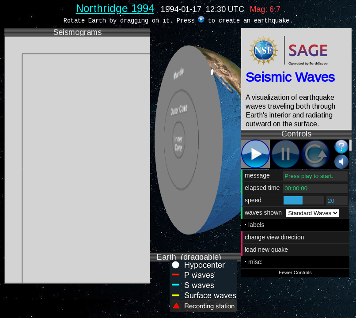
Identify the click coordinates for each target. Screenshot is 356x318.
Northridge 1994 (115, 8)
